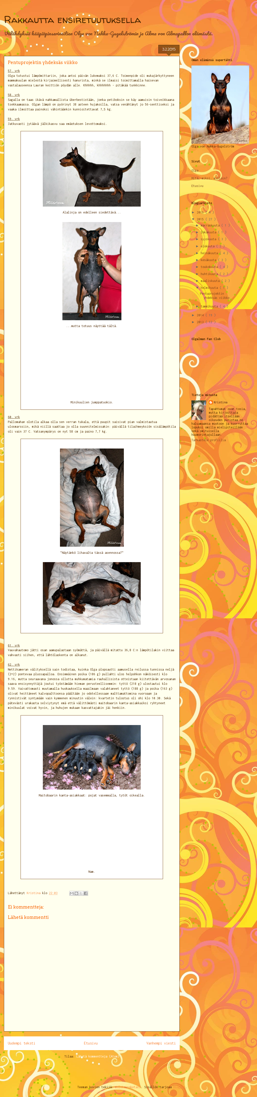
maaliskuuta (211, 281)
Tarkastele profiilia (208, 440)
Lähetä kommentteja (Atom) (97, 1056)
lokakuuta (209, 232)
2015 (201, 219)
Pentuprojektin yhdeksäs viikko (214, 296)
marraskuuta (211, 225)
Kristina (220, 402)
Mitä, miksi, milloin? (209, 178)
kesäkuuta (209, 260)
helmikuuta (210, 288)
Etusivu (91, 1043)
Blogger (179, 1087)
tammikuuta (210, 306)
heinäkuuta (210, 253)
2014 (201, 315)
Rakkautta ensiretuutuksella (72, 19)
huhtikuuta (210, 274)
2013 (201, 322)
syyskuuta (209, 239)
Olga (194, 170)
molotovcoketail (128, 1087)
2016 (201, 212)
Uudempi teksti (21, 1043)
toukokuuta (210, 267)
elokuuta (208, 246)
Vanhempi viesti (161, 1043)
